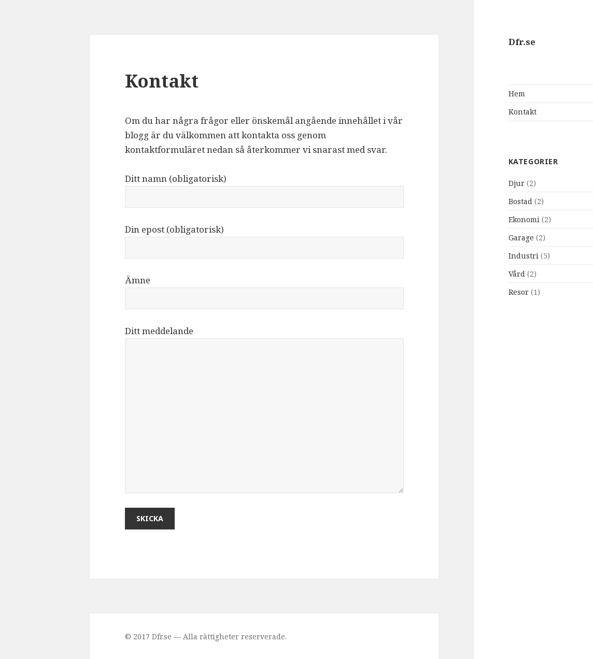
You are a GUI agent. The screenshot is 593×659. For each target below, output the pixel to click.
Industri (469, 256)
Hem (462, 93)
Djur (462, 183)
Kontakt (468, 112)
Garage (466, 237)
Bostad (465, 201)
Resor (464, 292)
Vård (462, 274)
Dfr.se (467, 42)
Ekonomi (469, 219)
